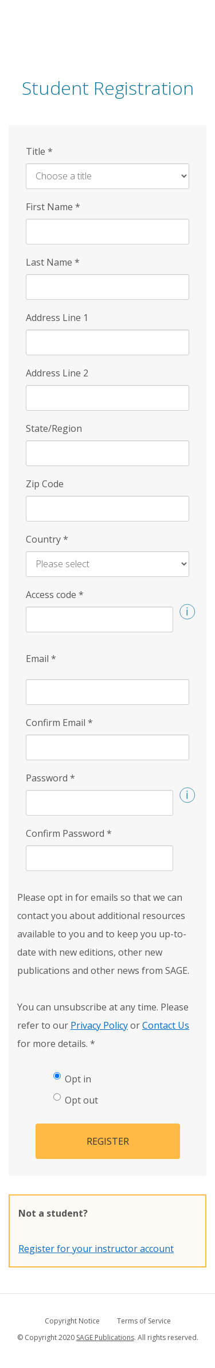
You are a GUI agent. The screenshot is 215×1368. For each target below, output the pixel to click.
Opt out (75, 1099)
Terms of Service (144, 1321)
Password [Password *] (50, 778)
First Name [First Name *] (53, 206)
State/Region (54, 428)
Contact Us (165, 1025)
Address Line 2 (57, 373)
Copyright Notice (72, 1321)
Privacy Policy (99, 1025)
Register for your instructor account (96, 1248)
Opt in (72, 1078)
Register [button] (108, 1141)
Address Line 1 (57, 317)
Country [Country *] (47, 539)
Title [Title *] (39, 151)
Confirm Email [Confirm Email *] (59, 722)
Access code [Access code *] (55, 594)
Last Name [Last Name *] (53, 262)
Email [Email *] (41, 658)
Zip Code (45, 484)
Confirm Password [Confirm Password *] (69, 833)
